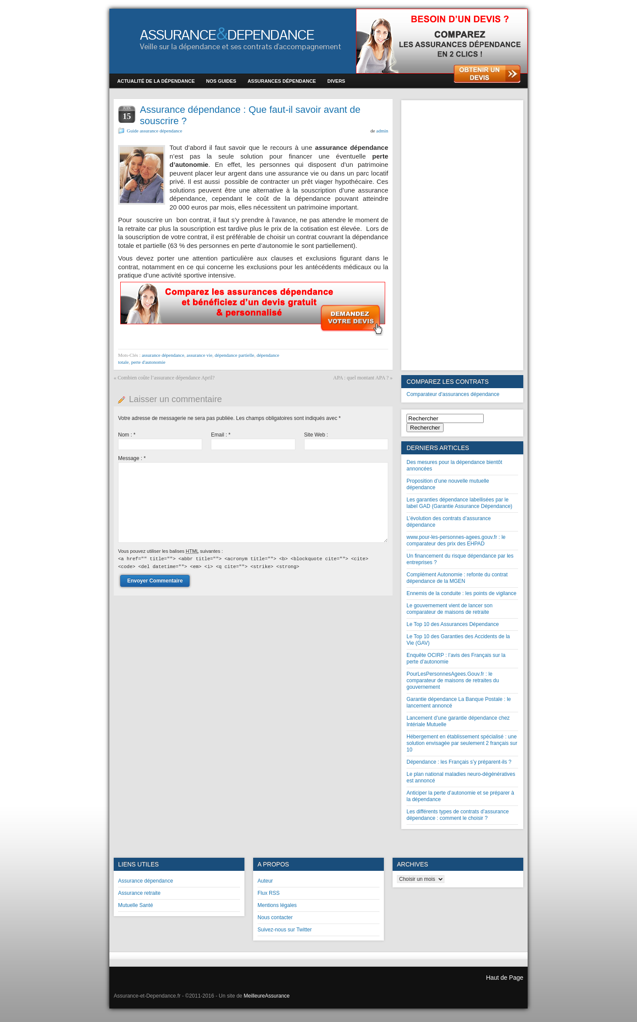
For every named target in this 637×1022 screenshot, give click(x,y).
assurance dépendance (163, 355)
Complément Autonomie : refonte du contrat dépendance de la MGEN (457, 578)
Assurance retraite (139, 893)
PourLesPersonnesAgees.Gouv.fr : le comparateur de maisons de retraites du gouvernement (453, 680)
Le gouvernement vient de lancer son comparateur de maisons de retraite (449, 608)
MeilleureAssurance (266, 996)
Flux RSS (269, 893)
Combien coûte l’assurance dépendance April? (166, 378)
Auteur (265, 881)
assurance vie (199, 355)
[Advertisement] (462, 235)
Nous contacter (275, 917)
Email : (220, 435)
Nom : (127, 435)
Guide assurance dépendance (154, 130)
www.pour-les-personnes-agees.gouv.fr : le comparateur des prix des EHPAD (456, 540)
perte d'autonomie (148, 362)
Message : (132, 458)
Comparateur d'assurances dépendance (453, 394)
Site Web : (316, 435)
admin (382, 130)
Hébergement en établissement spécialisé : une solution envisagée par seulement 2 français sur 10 (462, 743)
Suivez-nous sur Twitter (285, 930)
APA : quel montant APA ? (361, 378)
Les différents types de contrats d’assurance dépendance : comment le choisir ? (458, 815)
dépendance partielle (234, 355)
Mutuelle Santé (135, 905)
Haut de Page (504, 977)
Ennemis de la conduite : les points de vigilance (461, 593)
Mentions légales (277, 905)
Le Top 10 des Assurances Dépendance (453, 624)
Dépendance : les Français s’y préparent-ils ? (459, 762)
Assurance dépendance (145, 881)
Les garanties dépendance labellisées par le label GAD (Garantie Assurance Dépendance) (459, 503)
